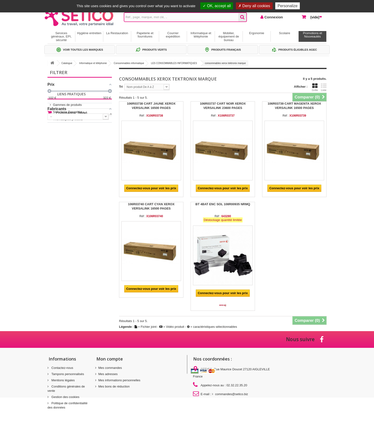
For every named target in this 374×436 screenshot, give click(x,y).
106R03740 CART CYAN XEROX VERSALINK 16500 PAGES (151, 206)
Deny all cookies (254, 6)
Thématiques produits (68, 157)
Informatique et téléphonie (201, 34)
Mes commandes (110, 368)
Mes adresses (108, 374)
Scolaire (284, 33)
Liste (324, 87)
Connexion (273, 17)
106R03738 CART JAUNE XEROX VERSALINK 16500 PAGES (151, 106)
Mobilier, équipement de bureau (228, 36)
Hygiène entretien (89, 33)
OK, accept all (217, 6)
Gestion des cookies (65, 397)
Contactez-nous (62, 368)
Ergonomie (256, 33)
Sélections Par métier (68, 150)
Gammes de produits (67, 143)
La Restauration (117, 33)
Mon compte (109, 359)
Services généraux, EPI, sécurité (61, 36)
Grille (315, 87)
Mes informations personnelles (119, 380)
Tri (121, 86)
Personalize (288, 6)
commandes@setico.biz (231, 394)
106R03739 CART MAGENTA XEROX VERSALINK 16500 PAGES (294, 106)
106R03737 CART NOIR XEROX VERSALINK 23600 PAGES (223, 106)
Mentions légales (63, 380)
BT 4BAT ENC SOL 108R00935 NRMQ (222, 204)
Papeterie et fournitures (145, 34)
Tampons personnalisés (67, 374)
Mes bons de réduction (114, 386)
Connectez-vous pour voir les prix (151, 188)
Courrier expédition (173, 34)
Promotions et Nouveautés (312, 34)
